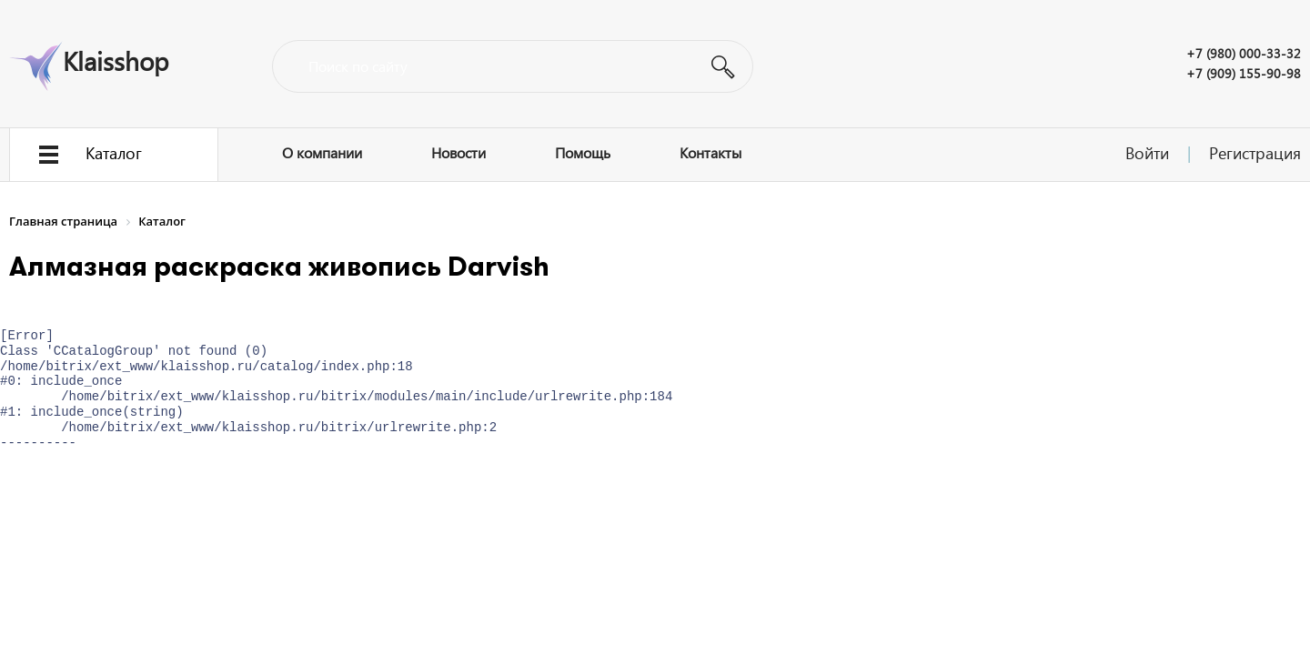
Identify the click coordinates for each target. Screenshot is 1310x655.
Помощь (582, 152)
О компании (322, 152)
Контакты (710, 152)
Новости (458, 152)
